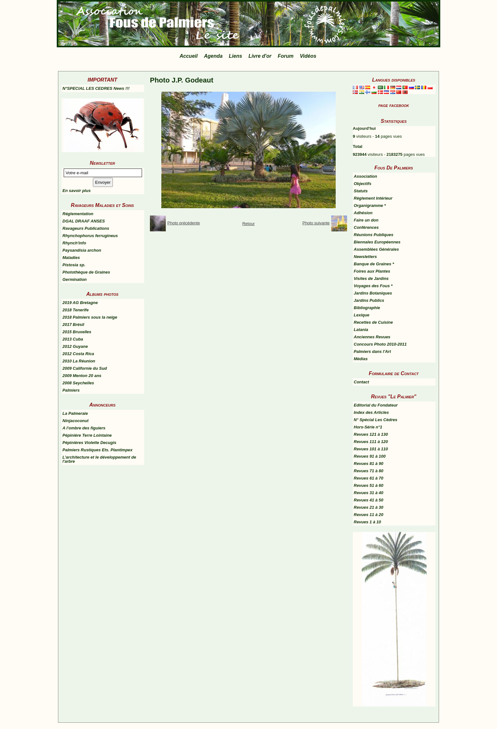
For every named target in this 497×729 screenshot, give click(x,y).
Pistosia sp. (73, 264)
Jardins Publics (369, 300)
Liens (235, 56)
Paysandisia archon (81, 250)
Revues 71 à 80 (368, 470)
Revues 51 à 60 (368, 485)
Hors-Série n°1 (368, 427)
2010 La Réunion (78, 361)
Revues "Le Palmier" (393, 396)
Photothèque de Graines (86, 272)
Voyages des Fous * (373, 285)
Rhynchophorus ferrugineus (90, 235)
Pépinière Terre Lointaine (87, 435)
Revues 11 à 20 (368, 514)
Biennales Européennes (377, 242)
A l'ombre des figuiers (84, 428)
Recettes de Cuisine (373, 322)
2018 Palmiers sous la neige (89, 317)
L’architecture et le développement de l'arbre (99, 459)
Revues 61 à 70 (368, 478)
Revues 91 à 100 (369, 456)
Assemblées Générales (376, 249)
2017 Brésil (73, 324)
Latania (361, 329)
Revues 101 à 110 (371, 449)
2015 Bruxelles (76, 331)
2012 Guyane (75, 346)
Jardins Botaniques (373, 293)
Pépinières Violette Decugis (89, 442)
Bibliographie (367, 307)
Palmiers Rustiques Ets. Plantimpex (97, 449)
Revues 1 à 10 (367, 522)
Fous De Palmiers (393, 167)
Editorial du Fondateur (376, 405)
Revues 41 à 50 (368, 500)
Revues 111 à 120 (371, 441)
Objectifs (362, 183)
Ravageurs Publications (85, 228)
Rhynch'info (74, 243)
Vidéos (308, 56)
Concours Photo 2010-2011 (380, 344)
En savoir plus (76, 190)
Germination (74, 279)
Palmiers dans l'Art (372, 351)
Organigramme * (370, 205)
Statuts (361, 191)
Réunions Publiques (373, 234)
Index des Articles (371, 412)
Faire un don (366, 220)
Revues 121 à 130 (371, 434)
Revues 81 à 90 (368, 463)
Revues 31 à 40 (368, 492)
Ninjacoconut (75, 420)
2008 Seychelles (78, 383)
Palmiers (71, 390)
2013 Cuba (72, 339)
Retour (248, 223)
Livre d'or (259, 56)
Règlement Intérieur (373, 198)
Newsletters (365, 256)
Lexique (361, 315)
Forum (286, 56)
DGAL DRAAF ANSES (83, 221)
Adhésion (363, 212)
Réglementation (78, 213)
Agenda (213, 56)
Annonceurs (102, 405)
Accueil (189, 56)
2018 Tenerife (75, 310)
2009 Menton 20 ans (81, 375)
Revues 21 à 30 (368, 507)
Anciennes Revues (372, 337)
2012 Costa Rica (78, 353)
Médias (361, 358)
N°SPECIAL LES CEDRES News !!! (96, 88)
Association (365, 176)
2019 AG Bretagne (80, 302)
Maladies (71, 257)
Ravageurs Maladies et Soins (102, 205)
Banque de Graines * (374, 264)
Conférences (366, 227)
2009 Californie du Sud (84, 368)
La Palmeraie (75, 413)
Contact (361, 382)
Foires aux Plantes (372, 271)
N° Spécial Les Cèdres (375, 419)
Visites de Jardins (371, 278)
